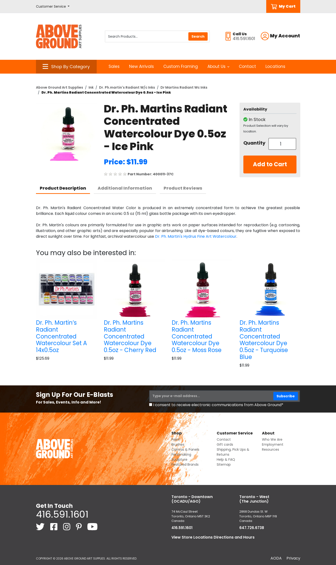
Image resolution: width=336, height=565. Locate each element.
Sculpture (179, 459)
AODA (276, 558)
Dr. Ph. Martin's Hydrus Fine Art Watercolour (195, 236)
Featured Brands (185, 464)
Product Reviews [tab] (183, 188)
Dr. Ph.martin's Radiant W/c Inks (127, 87)
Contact (247, 66)
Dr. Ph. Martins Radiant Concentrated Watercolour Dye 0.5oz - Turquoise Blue (264, 340)
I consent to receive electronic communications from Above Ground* (218, 405)
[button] (53, 6)
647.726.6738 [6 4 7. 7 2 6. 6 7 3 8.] (251, 527)
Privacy (293, 558)
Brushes (177, 444)
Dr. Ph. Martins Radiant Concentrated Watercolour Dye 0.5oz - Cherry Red (130, 336)
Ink (91, 87)
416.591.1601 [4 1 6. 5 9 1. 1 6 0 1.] (62, 514)
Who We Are (272, 439)
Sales (114, 66)
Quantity (254, 143)
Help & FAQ (226, 459)
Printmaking (181, 454)
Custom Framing (180, 66)
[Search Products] (157, 36)
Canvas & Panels (185, 449)
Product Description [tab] (63, 188)
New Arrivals (141, 66)
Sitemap (224, 464)
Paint (175, 439)
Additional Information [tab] (125, 188)
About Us (218, 66)
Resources (270, 449)
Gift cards (225, 444)
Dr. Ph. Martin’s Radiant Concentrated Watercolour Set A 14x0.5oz (61, 336)
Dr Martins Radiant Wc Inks (183, 87)
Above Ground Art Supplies (59, 87)
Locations (275, 66)
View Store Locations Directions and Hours (213, 537)
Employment (272, 444)
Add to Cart (270, 164)
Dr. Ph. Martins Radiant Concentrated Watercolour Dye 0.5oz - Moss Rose (196, 336)
